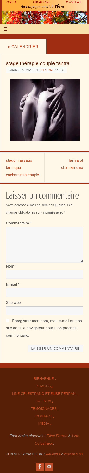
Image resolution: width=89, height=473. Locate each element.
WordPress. (74, 454)
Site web (13, 302)
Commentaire (19, 223)
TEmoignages (44, 408)
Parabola (53, 454)
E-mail (12, 284)
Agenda (44, 401)
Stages (44, 386)
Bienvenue (44, 378)
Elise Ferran (57, 436)
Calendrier (23, 46)
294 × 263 (46, 70)
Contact (44, 416)
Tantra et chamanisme (72, 164)
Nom (11, 266)
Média (43, 423)
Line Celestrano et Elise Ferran (43, 393)
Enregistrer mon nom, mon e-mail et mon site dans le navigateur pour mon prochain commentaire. (44, 328)
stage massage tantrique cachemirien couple (22, 167)
